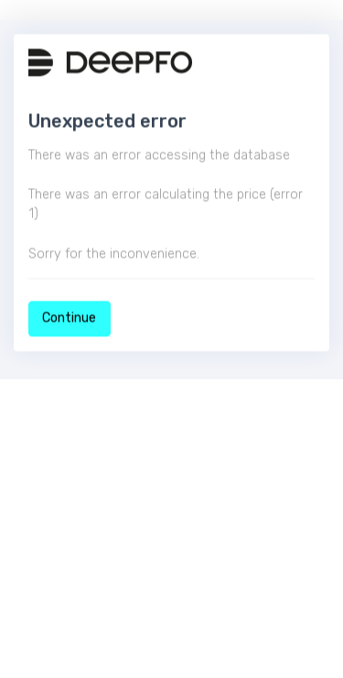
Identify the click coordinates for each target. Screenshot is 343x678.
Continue (69, 318)
